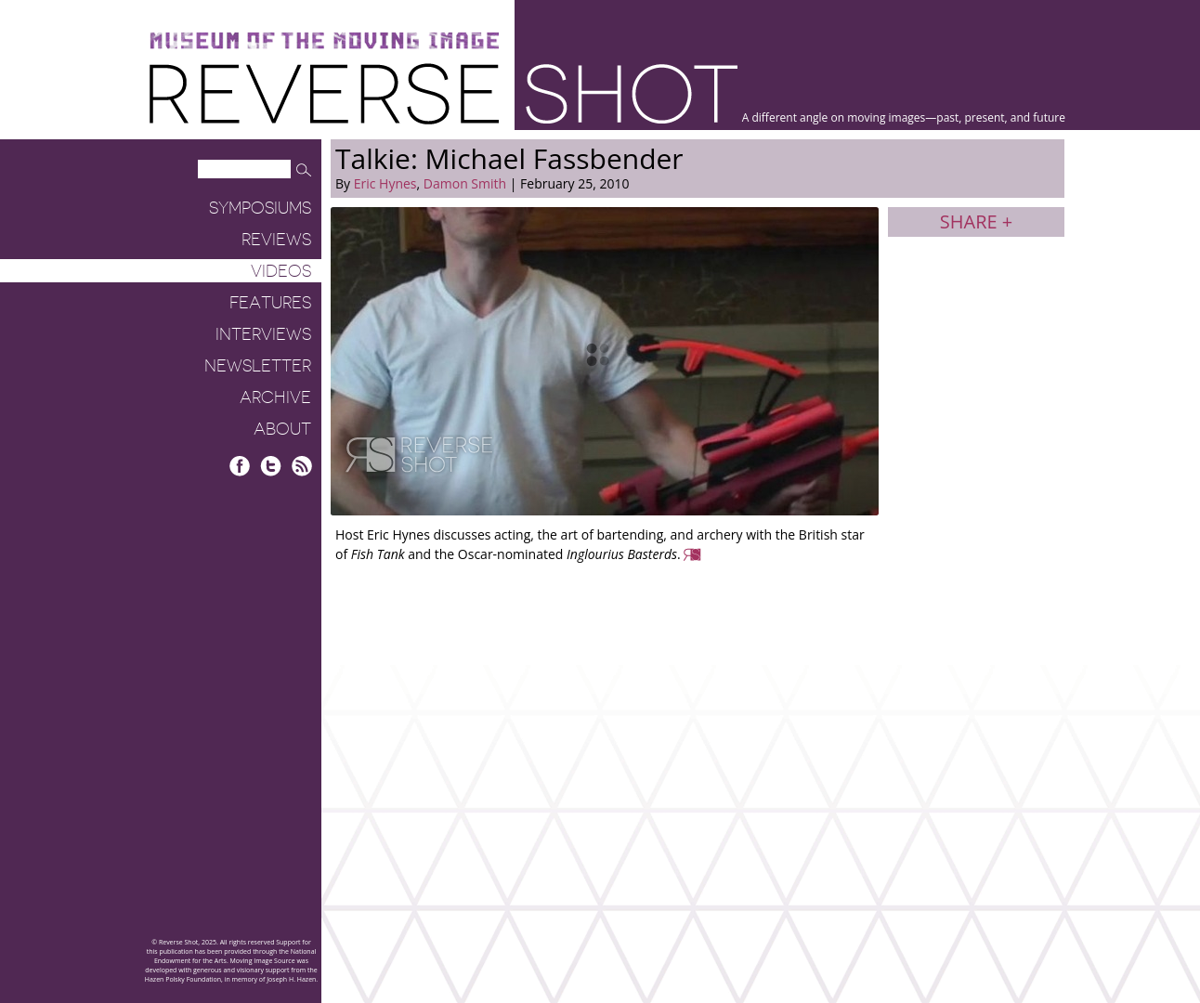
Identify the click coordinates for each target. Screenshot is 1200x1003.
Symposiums (260, 208)
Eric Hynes (385, 183)
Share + (976, 221)
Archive (275, 397)
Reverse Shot (443, 93)
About (282, 429)
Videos (281, 271)
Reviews (276, 239)
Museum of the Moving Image (324, 41)
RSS (301, 465)
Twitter (270, 465)
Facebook (240, 465)
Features (270, 302)
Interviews (263, 334)
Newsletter (257, 366)
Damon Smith (465, 183)
